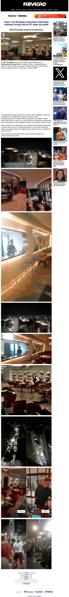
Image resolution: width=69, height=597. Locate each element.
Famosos (30, 9)
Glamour (12, 16)
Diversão (18, 9)
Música (40, 9)
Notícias (50, 9)
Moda (35, 9)
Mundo (45, 9)
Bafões (13, 9)
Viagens (55, 9)
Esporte (24, 9)
